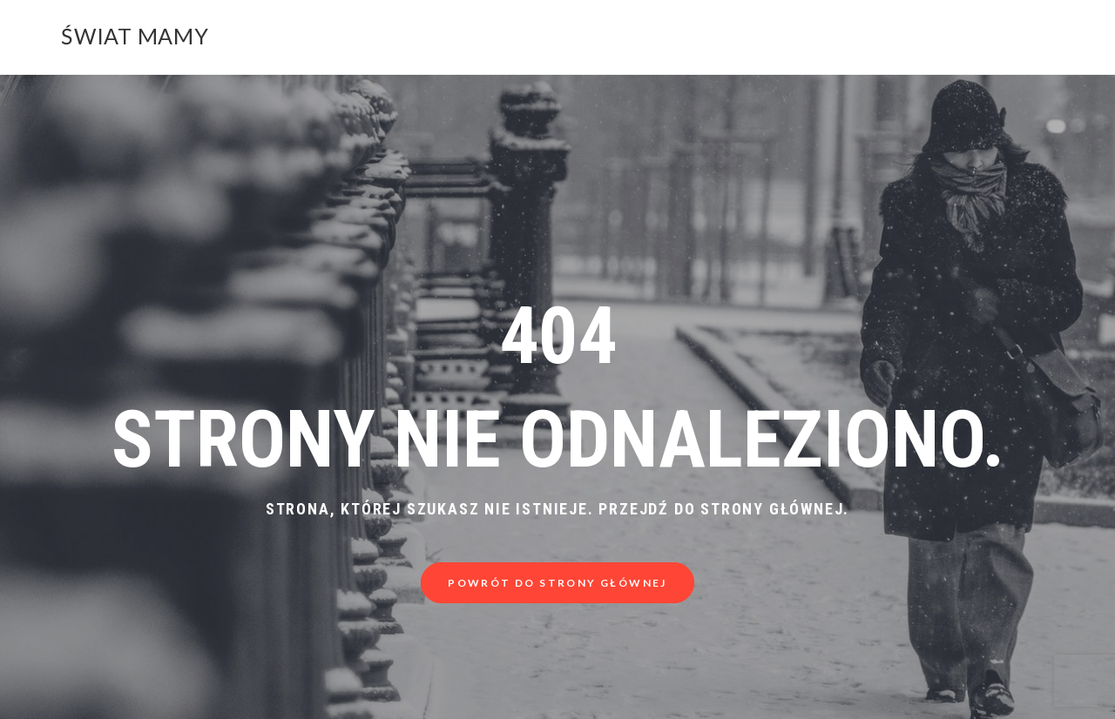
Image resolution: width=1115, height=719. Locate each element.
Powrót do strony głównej (557, 582)
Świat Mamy (135, 36)
